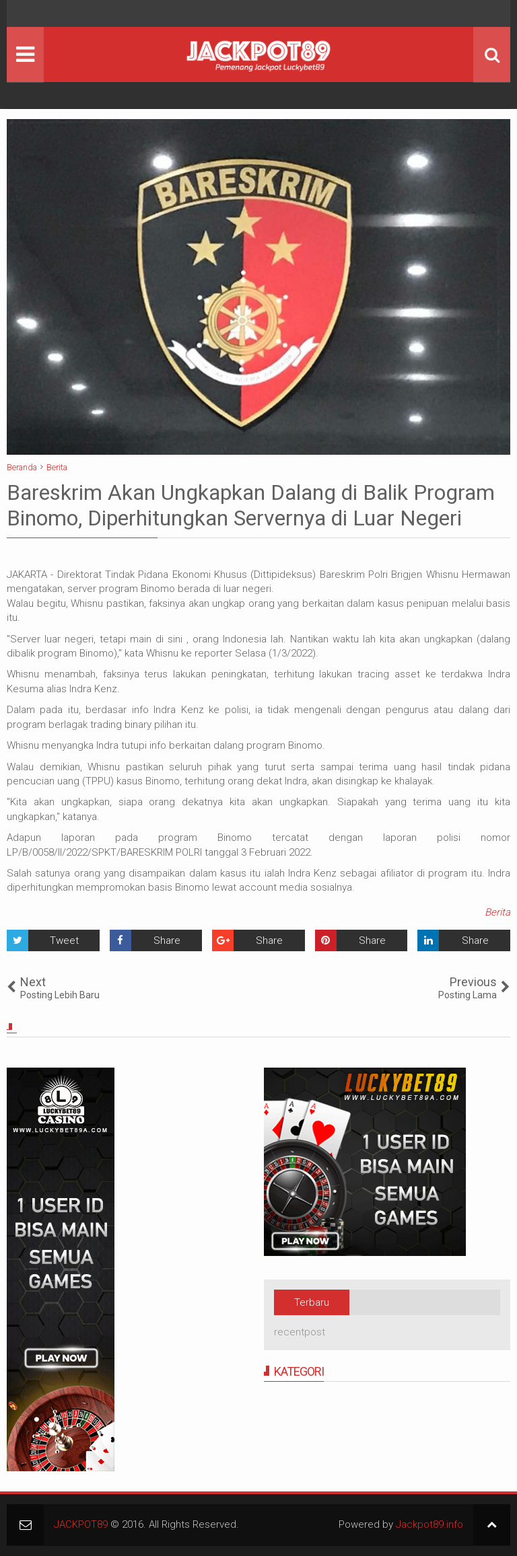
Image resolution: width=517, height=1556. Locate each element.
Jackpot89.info (429, 1524)
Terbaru (311, 1302)
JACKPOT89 (81, 1524)
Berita (497, 912)
